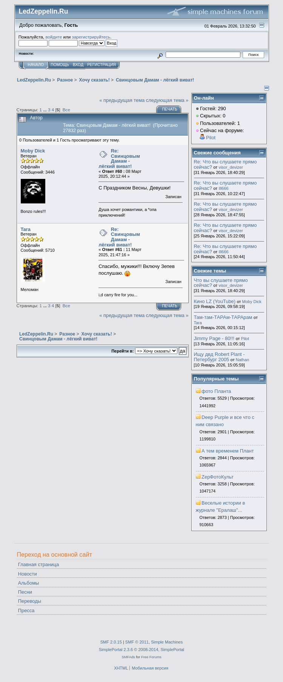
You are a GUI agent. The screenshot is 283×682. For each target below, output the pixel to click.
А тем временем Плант (227, 451)
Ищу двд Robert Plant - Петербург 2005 (219, 356)
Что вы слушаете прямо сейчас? (221, 282)
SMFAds (128, 657)
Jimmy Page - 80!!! (214, 338)
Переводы (29, 601)
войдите (53, 36)
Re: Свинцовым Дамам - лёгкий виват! (119, 158)
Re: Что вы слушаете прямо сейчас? (225, 164)
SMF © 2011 (137, 642)
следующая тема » (167, 100)
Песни (25, 592)
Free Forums (151, 657)
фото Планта (216, 391)
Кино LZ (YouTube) (215, 301)
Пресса (26, 610)
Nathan (242, 359)
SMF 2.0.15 (111, 642)
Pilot (210, 137)
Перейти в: (122, 351)
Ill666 (223, 188)
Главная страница (38, 564)
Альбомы (28, 583)
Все (66, 109)
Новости (27, 574)
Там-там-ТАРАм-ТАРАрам (223, 317)
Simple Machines (167, 642)
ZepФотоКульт (217, 477)
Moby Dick (33, 151)
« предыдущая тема (122, 100)
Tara (26, 229)
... (45, 109)
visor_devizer (230, 167)
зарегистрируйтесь (91, 36)
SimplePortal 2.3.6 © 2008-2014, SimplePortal (141, 649)
